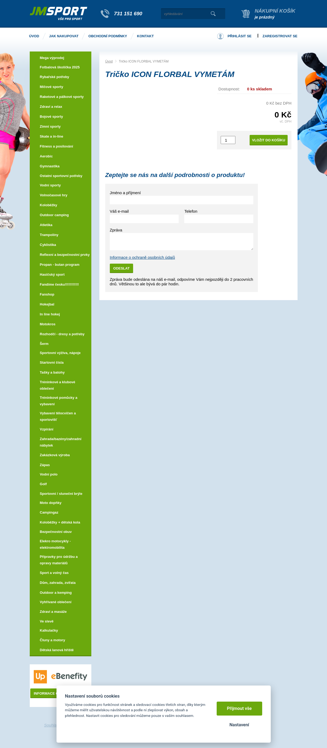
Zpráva (116, 230)
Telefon (190, 211)
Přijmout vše (239, 708)
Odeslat (121, 268)
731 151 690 (128, 13)
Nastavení (239, 724)
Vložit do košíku (268, 140)
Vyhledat (213, 13)
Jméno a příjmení (125, 192)
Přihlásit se (240, 36)
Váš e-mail (119, 211)
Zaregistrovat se (279, 36)
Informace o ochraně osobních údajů (142, 257)
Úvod (109, 61)
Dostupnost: (229, 89)
